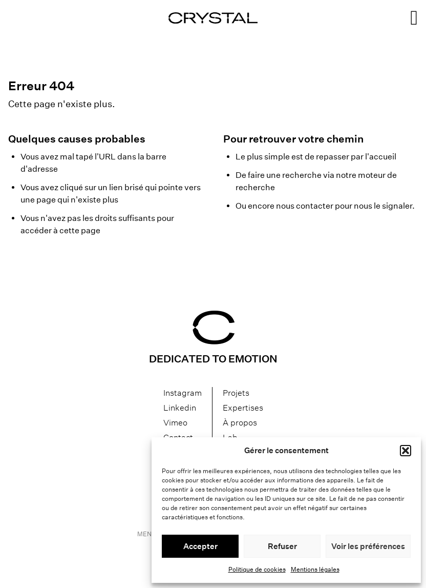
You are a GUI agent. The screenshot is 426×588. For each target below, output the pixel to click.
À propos (240, 423)
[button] (405, 450)
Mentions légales (315, 569)
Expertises (243, 408)
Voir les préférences (368, 546)
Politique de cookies (257, 569)
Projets (236, 393)
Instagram (182, 393)
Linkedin (179, 408)
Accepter (200, 546)
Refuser (282, 546)
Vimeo (175, 423)
